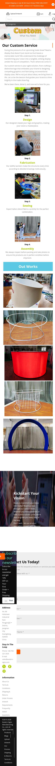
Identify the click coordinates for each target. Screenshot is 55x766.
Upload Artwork (7, 741)
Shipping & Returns (8, 754)
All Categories (10, 24)
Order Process (7, 698)
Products (7, 732)
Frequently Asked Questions (6, 711)
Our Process (7, 747)
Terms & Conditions (8, 761)
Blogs (6, 736)
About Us (5, 682)
